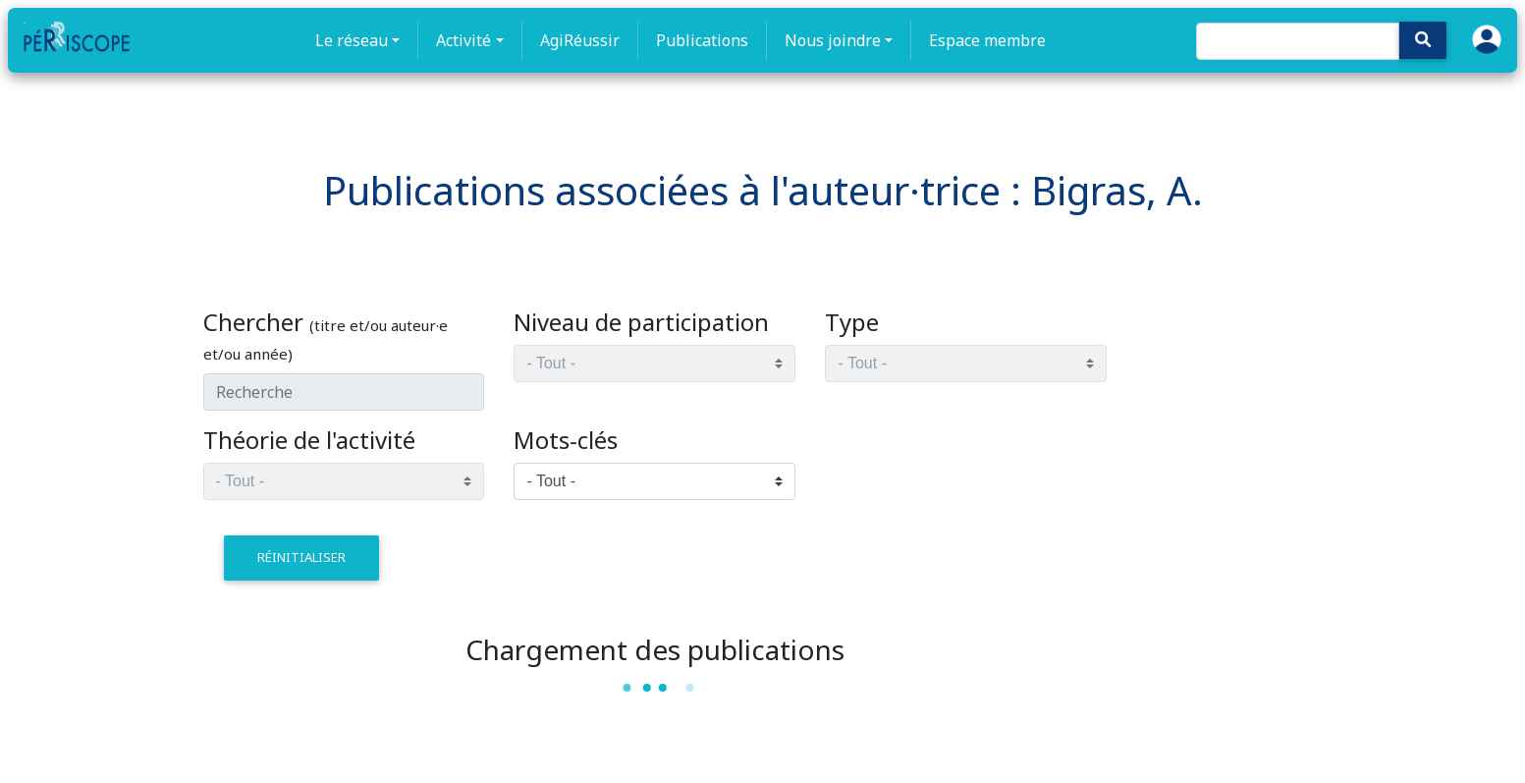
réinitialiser (301, 557)
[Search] (1297, 41)
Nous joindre (833, 40)
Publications (702, 40)
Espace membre (987, 40)
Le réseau (351, 40)
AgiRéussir (580, 40)
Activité (463, 40)
